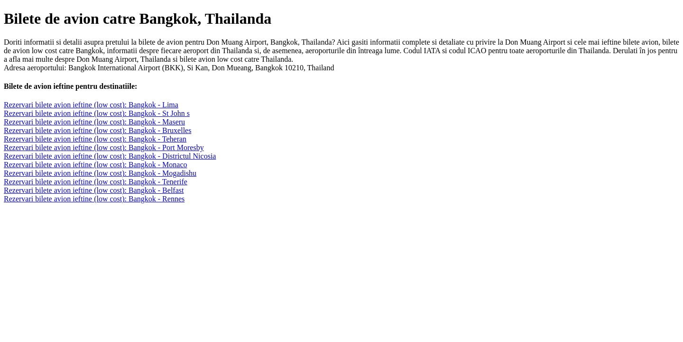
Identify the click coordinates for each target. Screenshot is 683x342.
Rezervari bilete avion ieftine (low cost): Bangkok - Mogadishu (100, 173)
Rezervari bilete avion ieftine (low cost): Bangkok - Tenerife (95, 182)
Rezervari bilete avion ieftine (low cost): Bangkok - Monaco (95, 165)
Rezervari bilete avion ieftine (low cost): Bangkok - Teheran (95, 139)
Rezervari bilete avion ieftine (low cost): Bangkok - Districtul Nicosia (110, 156)
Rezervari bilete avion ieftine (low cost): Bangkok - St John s (97, 113)
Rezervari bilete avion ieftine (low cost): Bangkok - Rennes (94, 199)
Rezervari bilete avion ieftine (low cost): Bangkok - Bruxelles (97, 130)
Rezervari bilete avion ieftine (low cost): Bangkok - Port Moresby (104, 147)
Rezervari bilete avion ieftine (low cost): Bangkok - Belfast (94, 190)
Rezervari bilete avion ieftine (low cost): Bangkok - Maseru (94, 122)
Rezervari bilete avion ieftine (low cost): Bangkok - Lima (91, 105)
